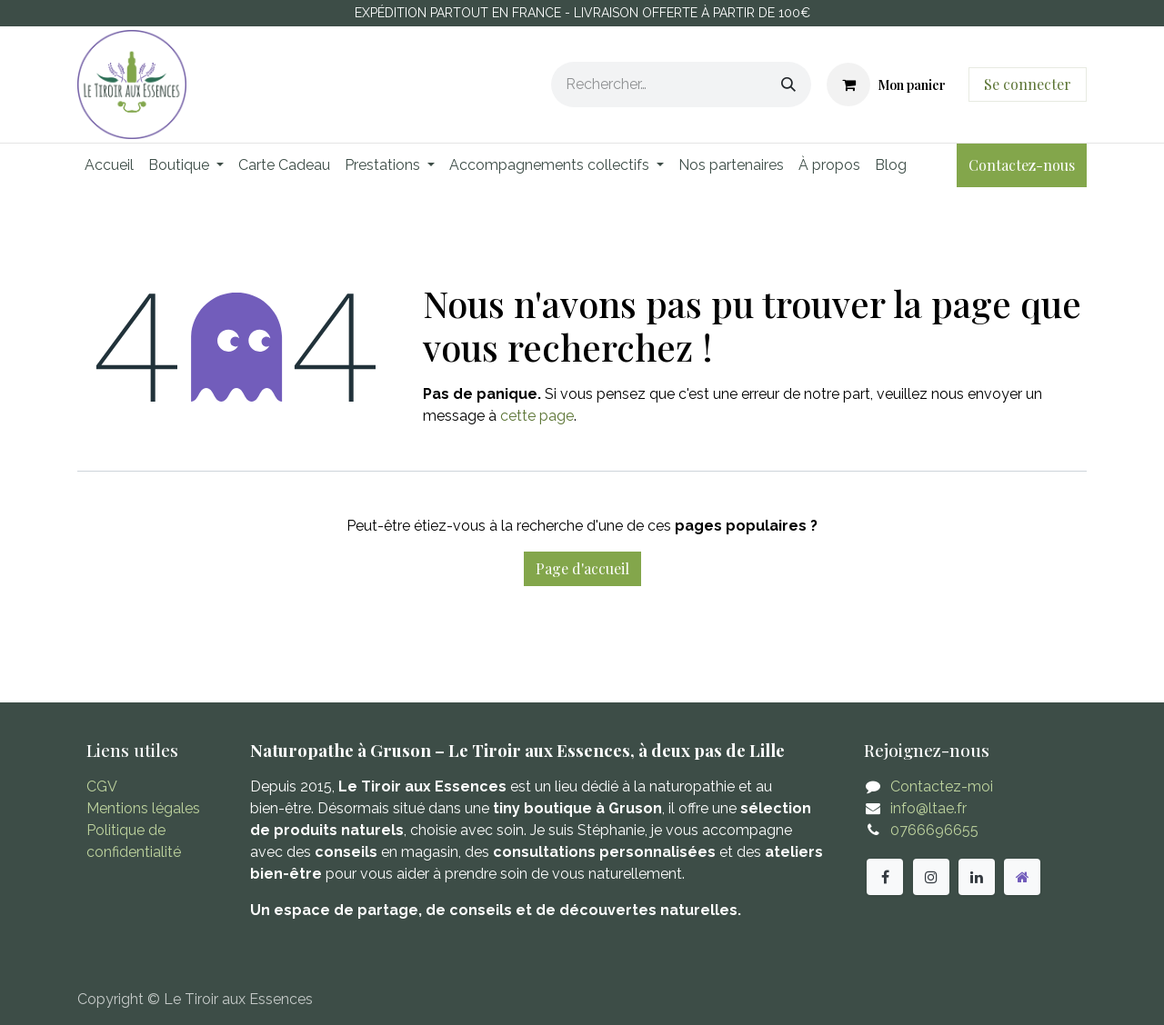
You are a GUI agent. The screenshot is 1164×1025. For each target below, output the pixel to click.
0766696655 (934, 830)
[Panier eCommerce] (886, 84)
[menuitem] (109, 165)
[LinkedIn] (976, 877)
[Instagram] (931, 877)
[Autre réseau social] (1022, 877)
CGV (101, 786)
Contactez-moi (941, 786)
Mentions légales (143, 808)
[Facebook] (885, 877)
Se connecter (1027, 84)
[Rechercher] (788, 84)
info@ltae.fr (928, 808)
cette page (537, 415)
